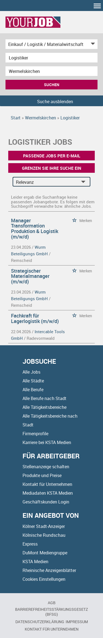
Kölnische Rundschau (44, 535)
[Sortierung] (46, 182)
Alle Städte (33, 381)
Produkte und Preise (42, 475)
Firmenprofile (35, 434)
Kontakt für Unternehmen (47, 484)
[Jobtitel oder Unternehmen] (51, 57)
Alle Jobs (31, 372)
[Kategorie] (46, 44)
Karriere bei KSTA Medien (47, 442)
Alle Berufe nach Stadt (44, 398)
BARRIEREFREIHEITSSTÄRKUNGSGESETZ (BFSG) (51, 612)
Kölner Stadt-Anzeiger (44, 526)
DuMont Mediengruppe (45, 553)
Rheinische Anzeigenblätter (49, 570)
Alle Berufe (33, 390)
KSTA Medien (35, 561)
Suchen (51, 84)
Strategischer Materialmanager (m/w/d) (30, 276)
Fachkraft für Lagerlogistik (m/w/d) (35, 318)
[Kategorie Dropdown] (92, 44)
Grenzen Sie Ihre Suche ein (51, 168)
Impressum (77, 621)
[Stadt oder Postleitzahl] (51, 71)
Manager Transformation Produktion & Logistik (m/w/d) (34, 228)
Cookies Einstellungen (44, 579)
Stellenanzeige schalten (46, 467)
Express (30, 544)
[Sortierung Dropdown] (84, 182)
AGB (51, 602)
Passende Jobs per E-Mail (51, 155)
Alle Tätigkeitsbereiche (44, 407)
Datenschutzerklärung (39, 621)
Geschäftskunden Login (46, 502)
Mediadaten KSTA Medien (48, 493)
